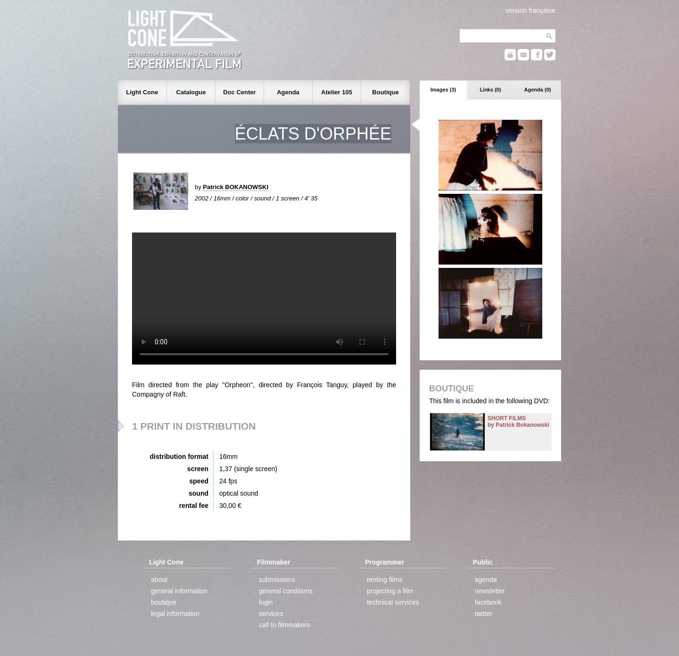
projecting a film (390, 591)
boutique (163, 602)
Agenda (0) (537, 89)
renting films (384, 579)
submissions (277, 579)
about (159, 579)
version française (530, 10)
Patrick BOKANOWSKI (235, 187)
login (266, 602)
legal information (175, 613)
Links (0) (490, 89)
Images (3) (443, 89)
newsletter (490, 591)
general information (179, 591)
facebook (488, 602)
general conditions (286, 591)
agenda (486, 579)
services (271, 613)
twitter (483, 613)
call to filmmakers (284, 625)
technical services (393, 602)
